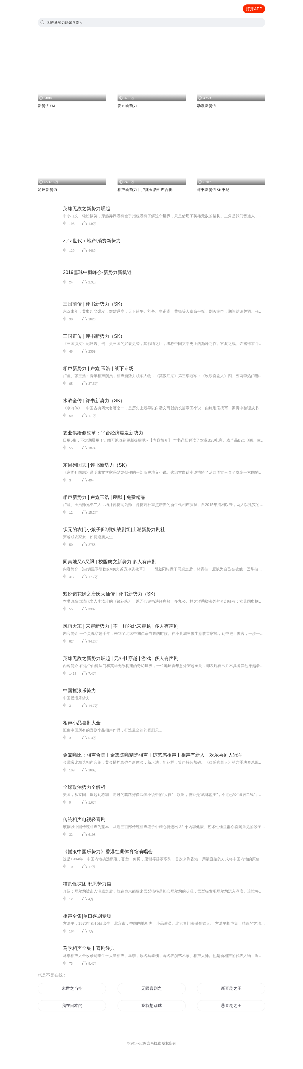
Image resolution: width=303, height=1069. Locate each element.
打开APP (254, 9)
